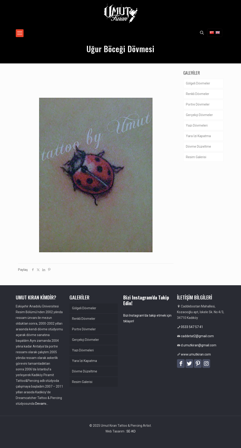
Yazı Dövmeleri (197, 125)
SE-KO (131, 431)
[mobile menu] (20, 33)
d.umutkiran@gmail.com (198, 345)
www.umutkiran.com (196, 354)
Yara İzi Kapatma (198, 136)
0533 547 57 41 (192, 327)
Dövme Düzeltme (198, 146)
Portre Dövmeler (198, 104)
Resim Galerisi (196, 157)
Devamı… (41, 403)
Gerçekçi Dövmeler (199, 115)
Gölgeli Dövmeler (198, 83)
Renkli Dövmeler (197, 94)
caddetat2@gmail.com (197, 336)
